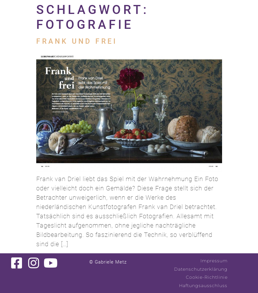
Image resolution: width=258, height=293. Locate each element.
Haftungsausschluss (203, 285)
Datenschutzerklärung (201, 269)
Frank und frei (76, 41)
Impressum (214, 261)
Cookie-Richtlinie (207, 277)
